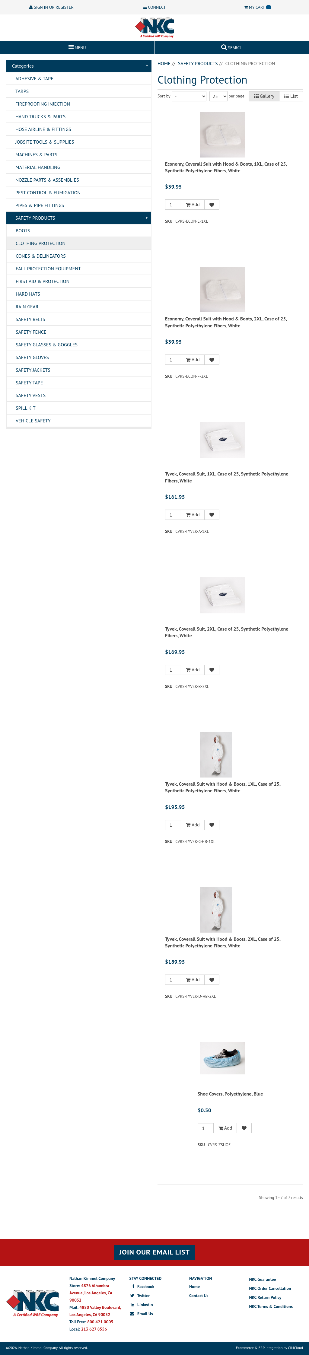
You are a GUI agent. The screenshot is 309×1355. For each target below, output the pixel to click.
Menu (77, 46)
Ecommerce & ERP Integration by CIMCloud (269, 1347)
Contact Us (198, 1295)
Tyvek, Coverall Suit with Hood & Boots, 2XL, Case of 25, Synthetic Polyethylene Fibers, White (222, 942)
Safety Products (198, 63)
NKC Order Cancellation (270, 1288)
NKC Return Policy (265, 1297)
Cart (257, 7)
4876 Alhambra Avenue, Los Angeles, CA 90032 (90, 1293)
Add (192, 204)
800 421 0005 (100, 1322)
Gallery (264, 96)
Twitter (139, 1295)
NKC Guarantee (262, 1279)
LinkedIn (141, 1304)
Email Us (141, 1313)
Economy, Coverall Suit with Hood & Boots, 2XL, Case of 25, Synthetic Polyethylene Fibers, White (226, 322)
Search (232, 46)
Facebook (141, 1286)
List (291, 96)
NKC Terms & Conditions (271, 1306)
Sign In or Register (51, 7)
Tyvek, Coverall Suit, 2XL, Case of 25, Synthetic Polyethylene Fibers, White (226, 632)
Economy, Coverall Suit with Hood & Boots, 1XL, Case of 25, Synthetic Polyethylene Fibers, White (226, 167)
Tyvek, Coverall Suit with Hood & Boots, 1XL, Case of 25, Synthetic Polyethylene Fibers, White (222, 787)
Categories (23, 66)
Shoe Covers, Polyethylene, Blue (230, 1094)
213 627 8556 (94, 1329)
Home (164, 63)
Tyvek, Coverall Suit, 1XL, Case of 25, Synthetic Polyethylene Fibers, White (226, 477)
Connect (154, 7)
